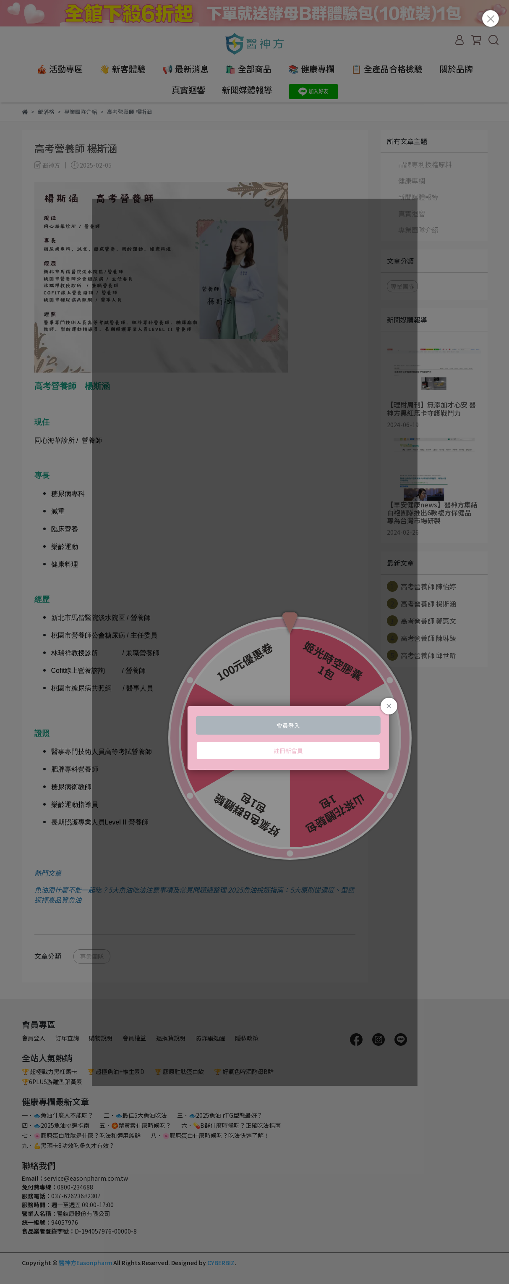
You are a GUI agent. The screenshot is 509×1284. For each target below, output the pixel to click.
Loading (255, 642)
